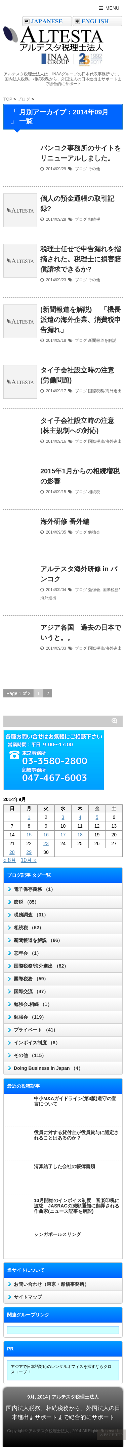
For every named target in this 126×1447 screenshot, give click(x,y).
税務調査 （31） (31, 914)
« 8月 (9, 860)
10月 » (29, 860)
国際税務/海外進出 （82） (41, 966)
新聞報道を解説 (102, 340)
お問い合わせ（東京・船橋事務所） (51, 1284)
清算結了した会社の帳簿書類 (64, 1166)
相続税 (94, 219)
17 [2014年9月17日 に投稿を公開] (63, 834)
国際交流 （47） (31, 991)
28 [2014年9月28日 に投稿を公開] (12, 852)
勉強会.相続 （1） (33, 1004)
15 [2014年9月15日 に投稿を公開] (29, 834)
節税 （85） (26, 902)
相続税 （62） (29, 927)
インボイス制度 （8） (37, 1042)
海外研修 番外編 (64, 521)
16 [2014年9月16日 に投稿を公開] (46, 834)
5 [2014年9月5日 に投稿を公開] (97, 817)
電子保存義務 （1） (34, 889)
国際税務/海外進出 (104, 391)
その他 (94, 169)
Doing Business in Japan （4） (48, 1068)
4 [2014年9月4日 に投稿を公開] (80, 817)
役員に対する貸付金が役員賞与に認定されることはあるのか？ (76, 1135)
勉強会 (94, 532)
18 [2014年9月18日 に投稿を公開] (80, 834)
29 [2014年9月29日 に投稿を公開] (29, 852)
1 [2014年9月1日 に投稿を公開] (29, 817)
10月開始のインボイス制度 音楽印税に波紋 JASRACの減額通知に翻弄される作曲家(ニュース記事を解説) (76, 1206)
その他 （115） (30, 1055)
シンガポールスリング (57, 1234)
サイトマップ (28, 1297)
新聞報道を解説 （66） (38, 940)
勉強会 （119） (30, 1017)
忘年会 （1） (27, 953)
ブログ (81, 169)
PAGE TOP (113, 1435)
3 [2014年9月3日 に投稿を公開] (63, 817)
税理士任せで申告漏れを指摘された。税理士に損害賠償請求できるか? (80, 259)
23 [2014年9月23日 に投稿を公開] (46, 843)
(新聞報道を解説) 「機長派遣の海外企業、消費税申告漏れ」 (80, 319)
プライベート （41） (36, 1030)
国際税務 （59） (31, 978)
